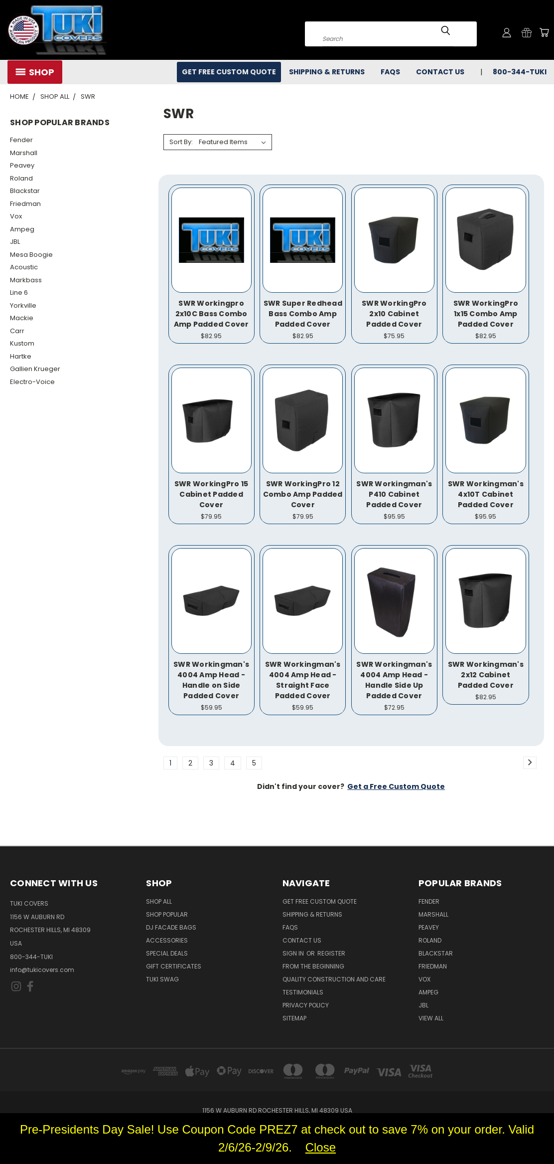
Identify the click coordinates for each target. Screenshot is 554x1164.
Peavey (22, 165)
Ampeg (22, 229)
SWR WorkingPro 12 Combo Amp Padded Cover (303, 494)
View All (430, 1018)
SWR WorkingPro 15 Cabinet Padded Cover (211, 494)
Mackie (21, 318)
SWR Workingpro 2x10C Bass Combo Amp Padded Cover (211, 313)
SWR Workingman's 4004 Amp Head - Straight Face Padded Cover (303, 680)
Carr (17, 331)
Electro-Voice (32, 382)
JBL (15, 241)
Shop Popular (167, 914)
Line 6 (19, 292)
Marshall (23, 153)
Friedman (25, 203)
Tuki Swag (162, 979)
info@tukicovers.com (42, 970)
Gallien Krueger (35, 369)
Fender (21, 140)
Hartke (20, 356)
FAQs (390, 72)
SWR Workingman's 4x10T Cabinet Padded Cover (486, 494)
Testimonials (302, 992)
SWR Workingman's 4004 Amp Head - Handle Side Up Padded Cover (394, 680)
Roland (21, 178)
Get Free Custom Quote (229, 72)
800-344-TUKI (520, 72)
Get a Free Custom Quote (396, 786)
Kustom (22, 343)
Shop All (159, 901)
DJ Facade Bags (171, 927)
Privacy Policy (305, 1005)
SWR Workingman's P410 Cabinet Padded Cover (394, 494)
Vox (16, 216)
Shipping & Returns (327, 72)
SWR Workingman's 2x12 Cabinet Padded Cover (486, 674)
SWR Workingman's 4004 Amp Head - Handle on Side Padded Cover (211, 680)
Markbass (26, 280)
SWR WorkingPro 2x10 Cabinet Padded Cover (394, 313)
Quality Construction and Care (334, 979)
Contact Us (440, 72)
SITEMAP (294, 1018)
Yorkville (23, 305)
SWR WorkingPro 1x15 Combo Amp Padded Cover (486, 313)
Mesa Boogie (31, 254)
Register (331, 953)
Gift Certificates (173, 966)
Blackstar (25, 190)
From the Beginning (313, 966)
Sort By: (181, 142)
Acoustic (24, 267)
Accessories (167, 940)
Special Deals (167, 953)
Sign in (293, 953)
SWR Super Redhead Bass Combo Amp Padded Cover (303, 313)
